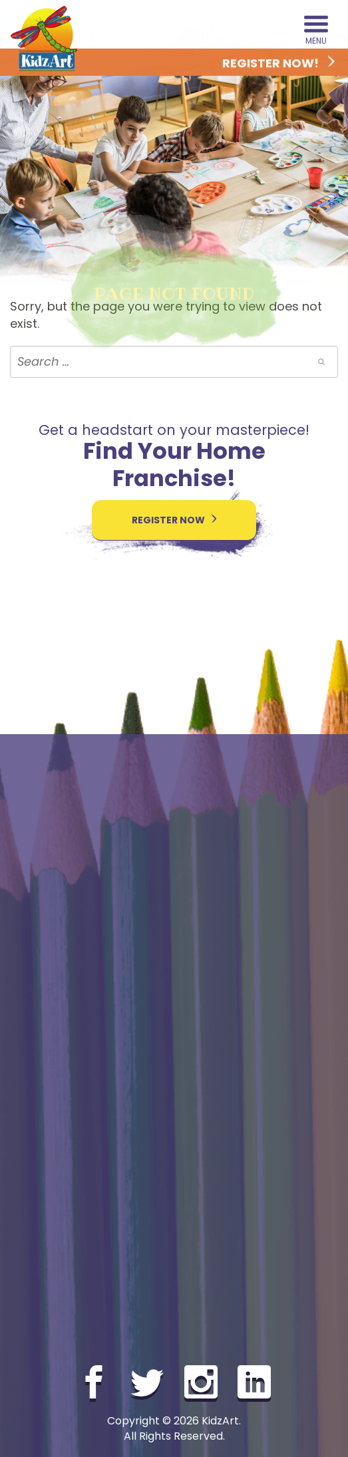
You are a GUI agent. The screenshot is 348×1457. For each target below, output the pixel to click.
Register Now (174, 520)
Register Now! (278, 63)
